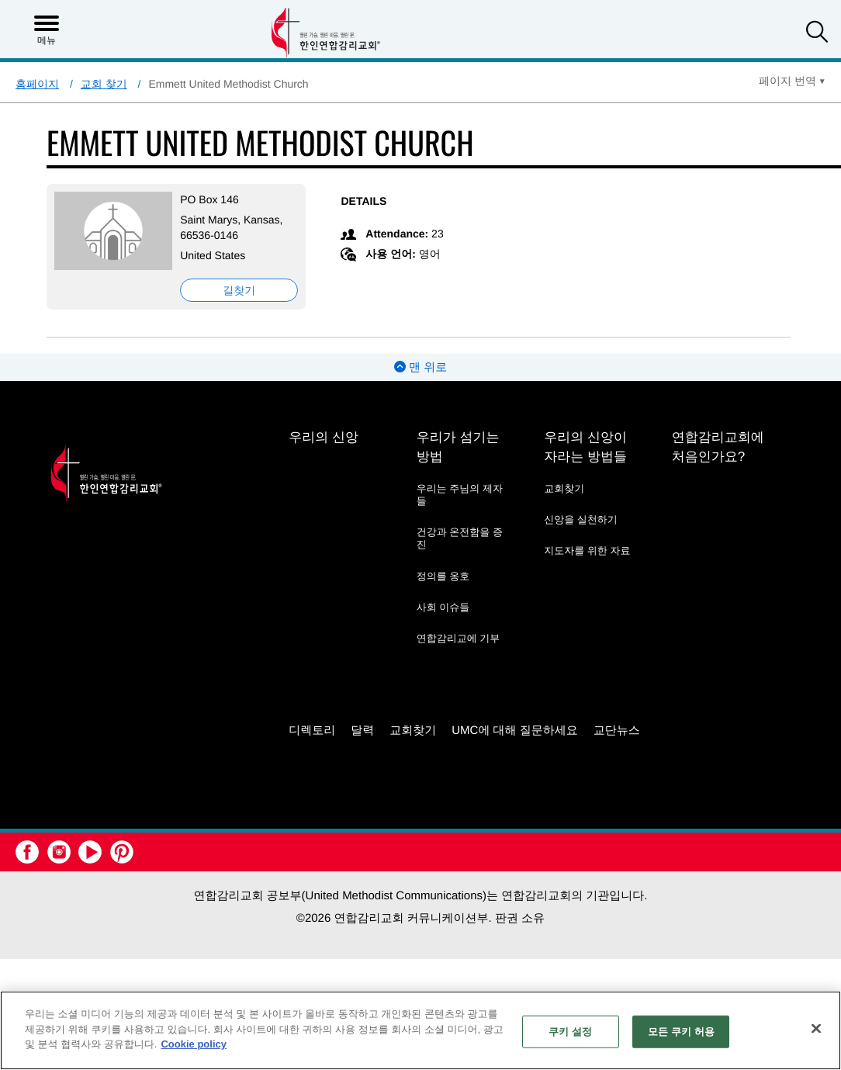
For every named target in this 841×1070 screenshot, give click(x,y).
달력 (362, 730)
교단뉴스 (617, 730)
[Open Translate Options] (792, 81)
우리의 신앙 (323, 437)
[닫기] (816, 1029)
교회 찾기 (104, 84)
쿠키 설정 (570, 1031)
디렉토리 (312, 730)
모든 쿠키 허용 (681, 1031)
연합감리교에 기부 (458, 638)
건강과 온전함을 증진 (460, 538)
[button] (817, 34)
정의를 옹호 (443, 576)
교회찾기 (564, 488)
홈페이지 (37, 84)
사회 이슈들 (443, 607)
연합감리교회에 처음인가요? (718, 447)
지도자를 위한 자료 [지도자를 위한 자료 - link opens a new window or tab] (587, 550)
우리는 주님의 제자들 (460, 495)
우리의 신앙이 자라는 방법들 (585, 447)
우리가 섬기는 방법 (458, 447)
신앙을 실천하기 (581, 519)
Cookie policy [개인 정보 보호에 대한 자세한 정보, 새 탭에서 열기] (194, 1044)
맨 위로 (420, 367)
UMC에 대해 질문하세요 (515, 730)
